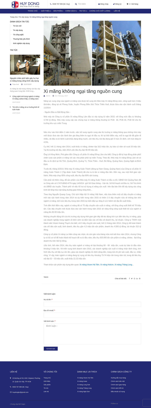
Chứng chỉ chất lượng (99, 11)
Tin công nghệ (18, 35)
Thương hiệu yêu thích (21, 39)
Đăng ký (118, 4)
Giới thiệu (47, 11)
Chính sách (72, 11)
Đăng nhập (104, 4)
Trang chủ (47, 378)
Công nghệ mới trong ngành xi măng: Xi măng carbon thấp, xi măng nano (26, 97)
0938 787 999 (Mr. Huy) (61, 4)
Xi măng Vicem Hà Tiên (89, 265)
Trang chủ (33, 11)
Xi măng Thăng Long (123, 265)
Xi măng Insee (82, 381)
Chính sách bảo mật (118, 381)
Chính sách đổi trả (117, 388)
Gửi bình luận (50, 349)
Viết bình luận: (49, 321)
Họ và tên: (48, 300)
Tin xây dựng (18, 30)
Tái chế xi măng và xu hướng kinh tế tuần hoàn (25, 108)
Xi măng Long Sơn (83, 385)
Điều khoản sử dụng (118, 391)
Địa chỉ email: (49, 310)
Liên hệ (117, 11)
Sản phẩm (47, 385)
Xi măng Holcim (107, 265)
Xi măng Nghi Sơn (83, 391)
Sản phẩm (59, 11)
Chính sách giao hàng (118, 385)
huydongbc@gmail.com (20, 392)
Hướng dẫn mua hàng (118, 378)
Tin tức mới (17, 26)
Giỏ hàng (132, 4)
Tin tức (84, 11)
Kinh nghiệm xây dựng (21, 43)
